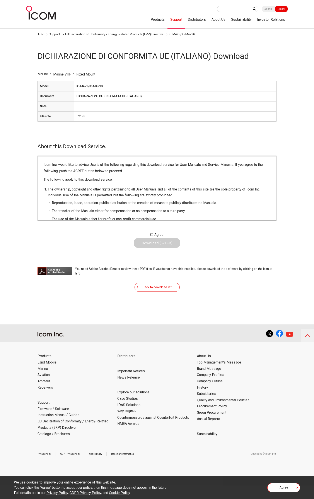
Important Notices (131, 384)
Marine (43, 382)
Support (176, 19)
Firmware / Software (53, 422)
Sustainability (241, 19)
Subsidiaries (206, 407)
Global (281, 8)
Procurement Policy (212, 420)
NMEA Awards (128, 437)
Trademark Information (135, 467)
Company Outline (210, 395)
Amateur (44, 395)
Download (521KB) (157, 246)
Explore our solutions (133, 406)
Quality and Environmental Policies (223, 414)
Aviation (44, 388)
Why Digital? (126, 425)
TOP (41, 34)
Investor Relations (271, 19)
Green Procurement (211, 426)
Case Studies (127, 412)
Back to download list (157, 297)
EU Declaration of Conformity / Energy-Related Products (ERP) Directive (114, 34)
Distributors (197, 19)
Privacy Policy (46, 467)
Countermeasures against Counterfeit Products (153, 431)
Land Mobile (47, 376)
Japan (268, 8)
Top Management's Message (219, 376)
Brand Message (209, 382)
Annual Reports (208, 432)
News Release (128, 391)
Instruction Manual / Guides (58, 428)
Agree (159, 235)
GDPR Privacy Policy (75, 467)
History (202, 401)
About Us (218, 19)
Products (158, 19)
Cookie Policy (104, 467)
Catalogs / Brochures (54, 447)
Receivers (45, 401)
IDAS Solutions (128, 418)
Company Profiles (210, 388)
